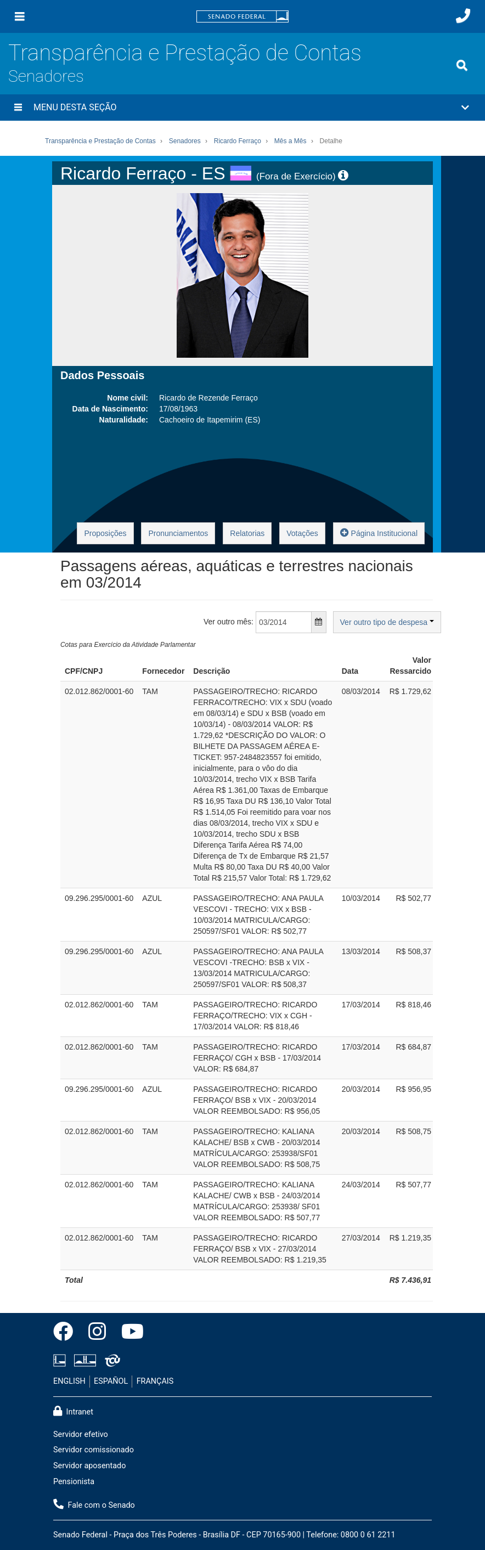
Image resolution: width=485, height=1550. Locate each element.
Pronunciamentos (178, 533)
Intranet (73, 1411)
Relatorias (247, 533)
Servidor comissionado (93, 1450)
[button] (242, 107)
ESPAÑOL (111, 1381)
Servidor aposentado (89, 1465)
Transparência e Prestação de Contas (185, 53)
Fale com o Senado (94, 1504)
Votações (302, 533)
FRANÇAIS (155, 1381)
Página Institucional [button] (379, 532)
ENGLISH (69, 1381)
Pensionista (73, 1481)
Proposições (105, 533)
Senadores (46, 76)
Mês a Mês (290, 141)
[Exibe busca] (462, 65)
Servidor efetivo (80, 1434)
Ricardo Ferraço (237, 141)
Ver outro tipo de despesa (387, 622)
